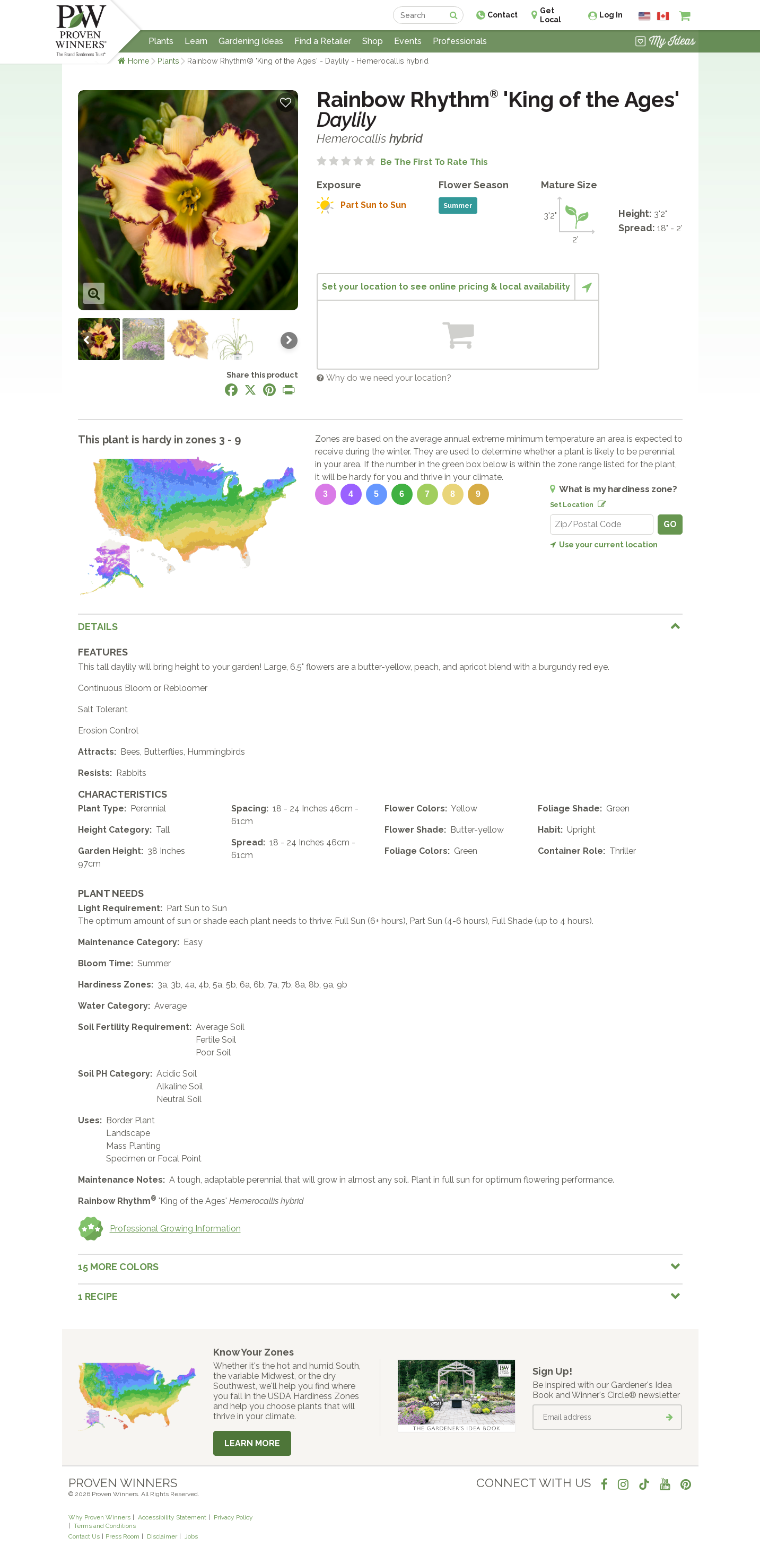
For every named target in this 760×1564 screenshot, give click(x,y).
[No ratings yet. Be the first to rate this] (402, 162)
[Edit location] (599, 502)
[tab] (380, 626)
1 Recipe (98, 1296)
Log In (611, 15)
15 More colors (118, 1266)
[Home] (81, 32)
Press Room (122, 1536)
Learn (196, 41)
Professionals (460, 41)
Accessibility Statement (172, 1517)
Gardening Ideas (251, 41)
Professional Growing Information (159, 1229)
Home (139, 60)
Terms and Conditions (105, 1526)
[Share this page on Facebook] (231, 389)
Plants (168, 60)
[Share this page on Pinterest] (269, 389)
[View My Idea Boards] (665, 42)
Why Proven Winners (99, 1517)
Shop (372, 41)
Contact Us (84, 1536)
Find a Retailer (322, 41)
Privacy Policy (233, 1517)
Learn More (252, 1443)
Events (408, 41)
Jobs (191, 1536)
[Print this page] (288, 389)
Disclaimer (162, 1536)
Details (98, 626)
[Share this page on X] (250, 389)
